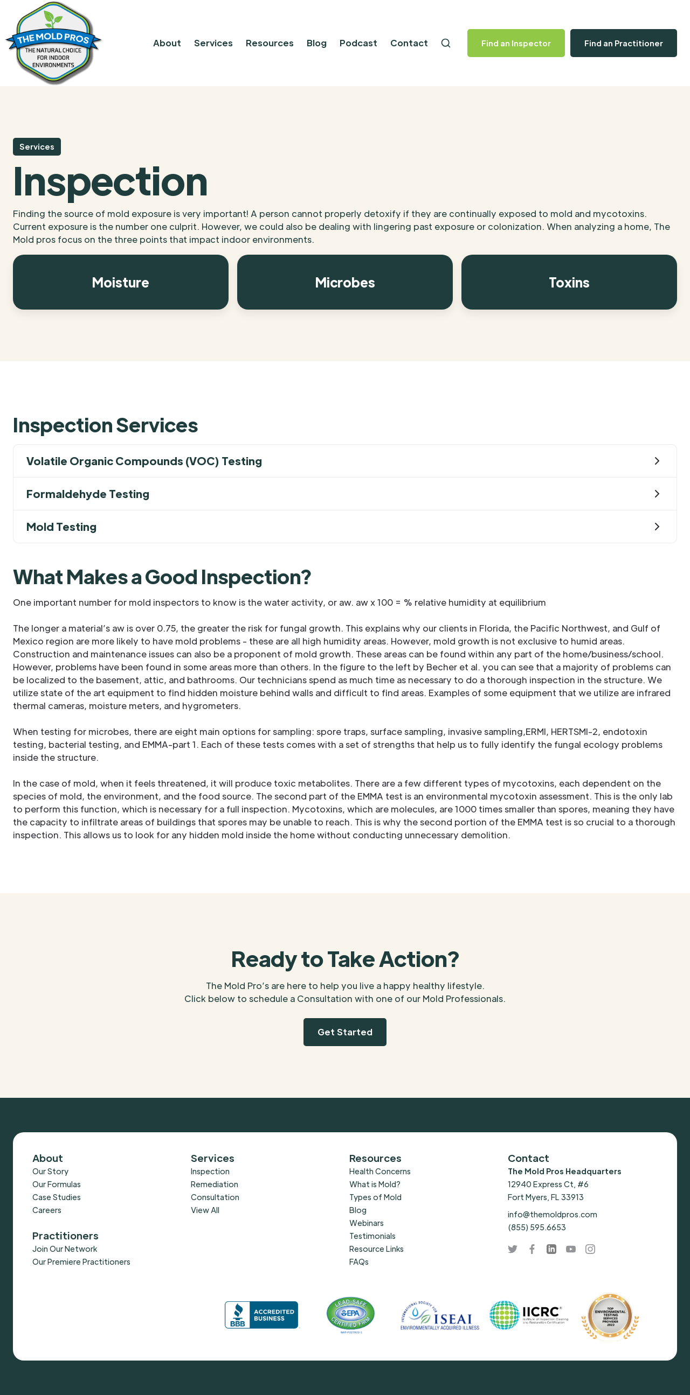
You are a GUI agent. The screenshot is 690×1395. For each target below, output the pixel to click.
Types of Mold (375, 1197)
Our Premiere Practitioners (81, 1261)
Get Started (345, 1032)
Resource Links (376, 1248)
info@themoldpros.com (552, 1214)
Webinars (366, 1223)
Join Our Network (64, 1248)
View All (205, 1210)
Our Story (50, 1171)
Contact (409, 42)
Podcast (358, 42)
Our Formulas (56, 1184)
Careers (46, 1210)
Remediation (214, 1184)
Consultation (215, 1197)
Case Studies (56, 1197)
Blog (317, 42)
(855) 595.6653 (537, 1227)
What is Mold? (375, 1184)
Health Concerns (380, 1171)
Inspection (210, 1171)
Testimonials (372, 1235)
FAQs (359, 1261)
